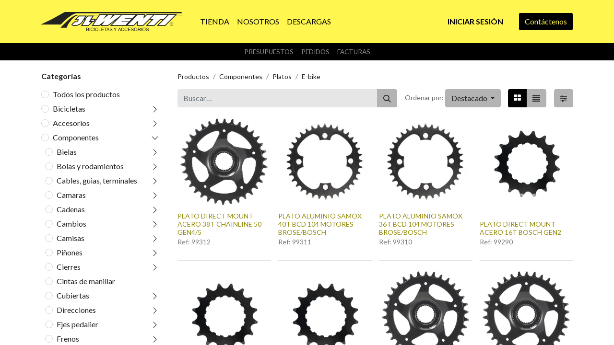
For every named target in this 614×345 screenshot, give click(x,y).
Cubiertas (73, 295)
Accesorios (71, 122)
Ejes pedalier (77, 324)
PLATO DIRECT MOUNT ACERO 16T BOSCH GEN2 (520, 228)
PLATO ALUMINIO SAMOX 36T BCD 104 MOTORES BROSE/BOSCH (420, 224)
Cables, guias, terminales (97, 180)
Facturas (353, 52)
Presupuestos (269, 52)
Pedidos (315, 52)
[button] (473, 98)
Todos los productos (86, 94)
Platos (282, 76)
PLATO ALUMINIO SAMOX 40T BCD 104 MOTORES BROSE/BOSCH (320, 224)
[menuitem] (214, 21)
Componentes (76, 137)
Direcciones (76, 309)
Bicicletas (69, 108)
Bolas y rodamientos (90, 166)
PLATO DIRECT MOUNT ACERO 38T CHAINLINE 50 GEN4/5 (219, 224)
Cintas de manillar (86, 281)
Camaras (71, 194)
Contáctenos (546, 21)
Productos (193, 76)
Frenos (68, 338)
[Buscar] (387, 98)
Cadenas (71, 209)
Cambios (71, 223)
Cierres (69, 266)
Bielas (67, 151)
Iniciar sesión (475, 21)
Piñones (70, 252)
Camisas (70, 237)
